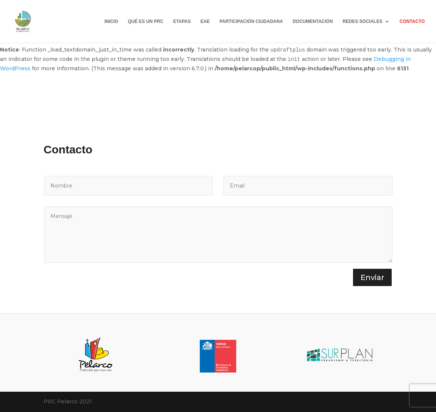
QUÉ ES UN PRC (145, 21)
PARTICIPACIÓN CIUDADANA (251, 21)
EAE (205, 21)
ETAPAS (182, 21)
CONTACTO (412, 21)
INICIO (111, 21)
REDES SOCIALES (362, 21)
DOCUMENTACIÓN (313, 21)
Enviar (372, 277)
